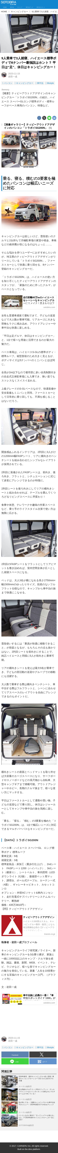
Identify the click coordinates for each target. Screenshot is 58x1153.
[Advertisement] (29, 1020)
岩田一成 (12, 76)
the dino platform (32, 1149)
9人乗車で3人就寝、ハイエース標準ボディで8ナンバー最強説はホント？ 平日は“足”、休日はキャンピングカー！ (28, 62)
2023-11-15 (14, 73)
